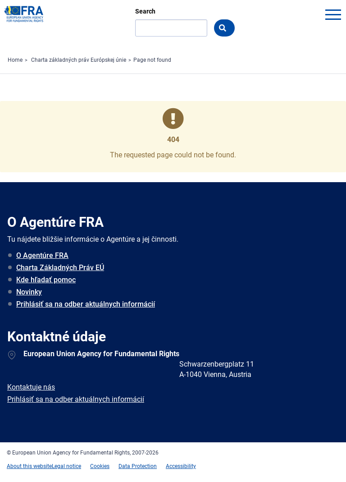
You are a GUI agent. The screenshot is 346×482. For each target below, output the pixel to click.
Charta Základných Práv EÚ (60, 267)
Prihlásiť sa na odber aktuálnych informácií (85, 304)
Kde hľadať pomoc (46, 279)
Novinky (29, 292)
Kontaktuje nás (31, 387)
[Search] (171, 28)
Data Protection (137, 466)
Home (15, 60)
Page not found (152, 60)
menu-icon (332, 14)
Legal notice (66, 466)
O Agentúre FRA (42, 255)
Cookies (99, 466)
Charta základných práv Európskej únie (78, 60)
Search (145, 11)
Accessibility (181, 466)
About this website (29, 466)
